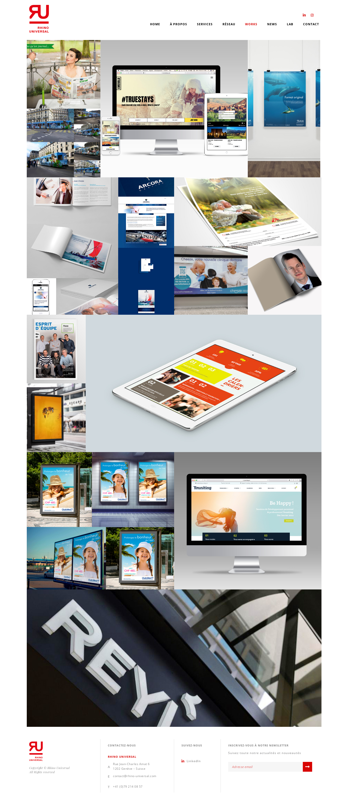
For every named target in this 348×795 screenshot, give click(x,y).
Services (205, 24)
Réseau (229, 24)
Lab (290, 24)
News (272, 24)
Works (251, 24)
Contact (311, 24)
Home (155, 24)
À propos (178, 24)
